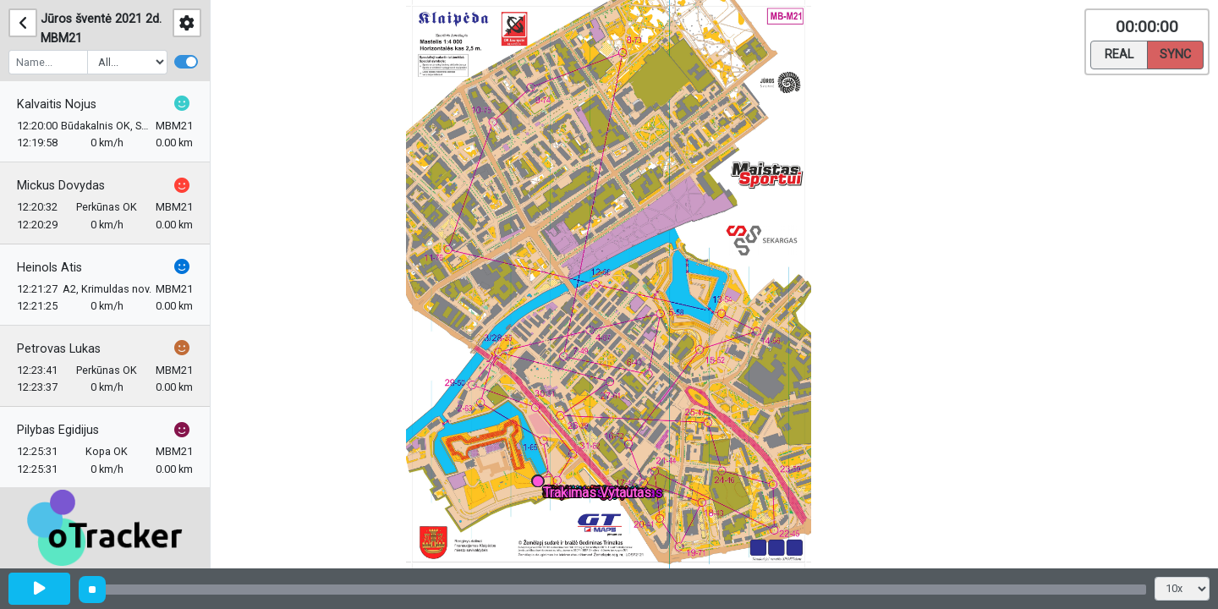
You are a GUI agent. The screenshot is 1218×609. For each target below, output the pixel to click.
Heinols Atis (49, 268)
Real (1119, 53)
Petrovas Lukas (59, 349)
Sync (1175, 53)
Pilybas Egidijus (58, 430)
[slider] (92, 589)
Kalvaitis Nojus (56, 104)
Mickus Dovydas (61, 185)
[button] (541, 484)
